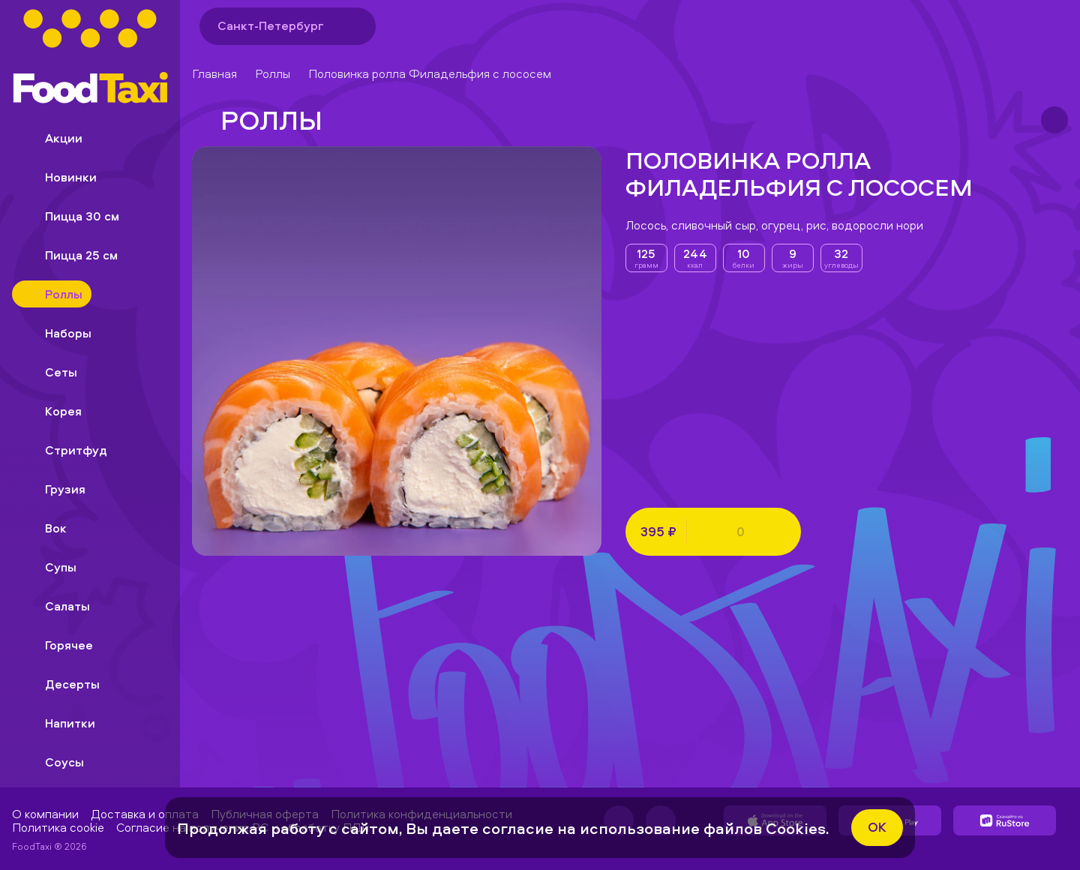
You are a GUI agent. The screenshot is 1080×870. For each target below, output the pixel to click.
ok (877, 827)
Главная (214, 73)
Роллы (272, 73)
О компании (45, 813)
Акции (51, 138)
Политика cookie (58, 827)
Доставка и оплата (145, 813)
